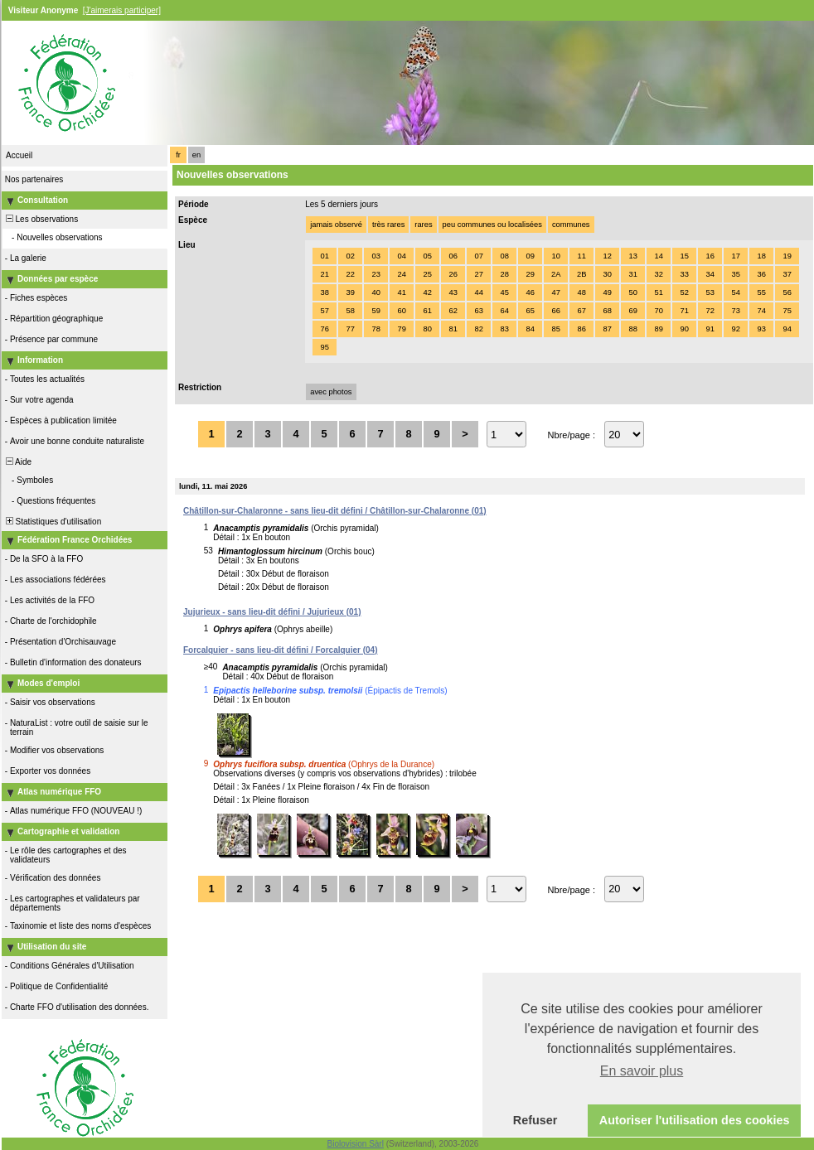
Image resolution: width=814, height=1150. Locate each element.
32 (658, 274)
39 (350, 292)
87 (607, 329)
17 (735, 256)
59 (375, 311)
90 (684, 329)
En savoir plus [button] (642, 1071)
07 (478, 256)
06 (452, 256)
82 (478, 329)
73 (735, 311)
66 (555, 311)
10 (555, 256)
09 (530, 256)
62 (452, 311)
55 (761, 292)
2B (581, 274)
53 (709, 292)
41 (401, 292)
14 (658, 256)
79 (401, 329)
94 (787, 329)
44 (478, 292)
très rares (388, 224)
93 (761, 329)
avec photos (330, 392)
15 (684, 256)
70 (658, 311)
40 (375, 292)
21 (324, 274)
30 (607, 274)
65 (530, 311)
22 (350, 274)
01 (324, 256)
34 (709, 274)
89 (658, 329)
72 (709, 311)
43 (452, 292)
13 (632, 256)
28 (504, 274)
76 (324, 329)
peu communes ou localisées (492, 224)
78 (375, 329)
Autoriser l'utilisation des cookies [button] (694, 1120)
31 (632, 274)
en (196, 155)
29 (530, 274)
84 (530, 329)
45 (504, 292)
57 (324, 311)
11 (581, 256)
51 (658, 292)
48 (581, 292)
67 (581, 311)
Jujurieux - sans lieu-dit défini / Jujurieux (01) (272, 611)
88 (632, 329)
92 (735, 329)
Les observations (40, 219)
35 (735, 274)
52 (684, 292)
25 (427, 274)
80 (427, 329)
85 (555, 329)
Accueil (19, 155)
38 (324, 292)
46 (530, 292)
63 (478, 311)
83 (504, 329)
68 (607, 311)
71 (684, 311)
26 (452, 274)
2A (555, 274)
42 (427, 292)
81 (452, 329)
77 (350, 329)
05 (427, 256)
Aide (17, 461)
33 (684, 274)
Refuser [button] (535, 1120)
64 (504, 311)
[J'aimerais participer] (122, 10)
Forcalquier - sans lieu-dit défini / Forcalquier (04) (280, 650)
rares (423, 224)
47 (555, 292)
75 (787, 311)
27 (478, 274)
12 (607, 256)
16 (709, 256)
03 (375, 256)
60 (401, 311)
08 (504, 256)
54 (735, 292)
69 (632, 311)
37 (787, 274)
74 (761, 311)
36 (761, 274)
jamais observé (336, 224)
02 (350, 256)
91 (709, 329)
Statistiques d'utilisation (52, 521)
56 (787, 292)
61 (427, 311)
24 (401, 274)
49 (607, 292)
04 (401, 256)
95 (324, 347)
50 (632, 292)
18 (761, 256)
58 (350, 311)
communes (571, 224)
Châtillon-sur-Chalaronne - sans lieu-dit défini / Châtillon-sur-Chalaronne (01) (335, 510)
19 (787, 256)
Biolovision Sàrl (355, 1143)
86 (581, 329)
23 (375, 274)
